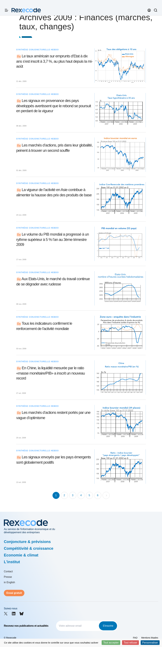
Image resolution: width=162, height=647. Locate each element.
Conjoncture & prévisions (27, 541)
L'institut (12, 562)
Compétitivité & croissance (28, 548)
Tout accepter (111, 642)
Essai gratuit (14, 593)
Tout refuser (130, 642)
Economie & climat (21, 555)
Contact (8, 571)
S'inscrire (108, 625)
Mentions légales (149, 637)
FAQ (135, 637)
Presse (8, 577)
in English (9, 582)
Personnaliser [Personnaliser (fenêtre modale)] (150, 642)
